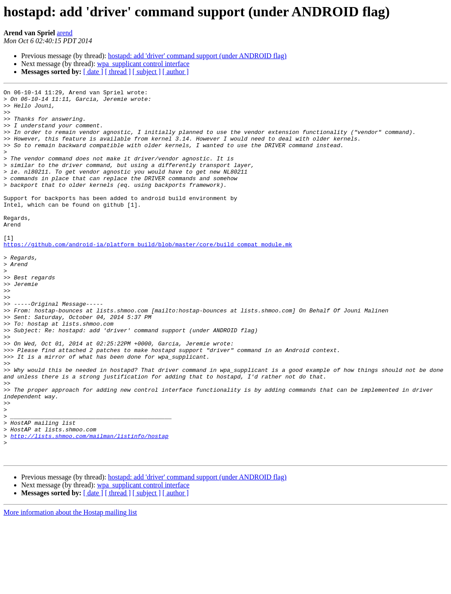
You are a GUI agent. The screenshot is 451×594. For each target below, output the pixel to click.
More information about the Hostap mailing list (70, 586)
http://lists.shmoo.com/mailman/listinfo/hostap (90, 506)
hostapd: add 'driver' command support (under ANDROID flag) (197, 55)
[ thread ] (118, 71)
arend (65, 33)
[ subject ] (147, 71)
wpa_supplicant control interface (143, 63)
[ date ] (93, 71)
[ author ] (176, 71)
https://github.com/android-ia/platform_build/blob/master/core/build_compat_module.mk (148, 276)
